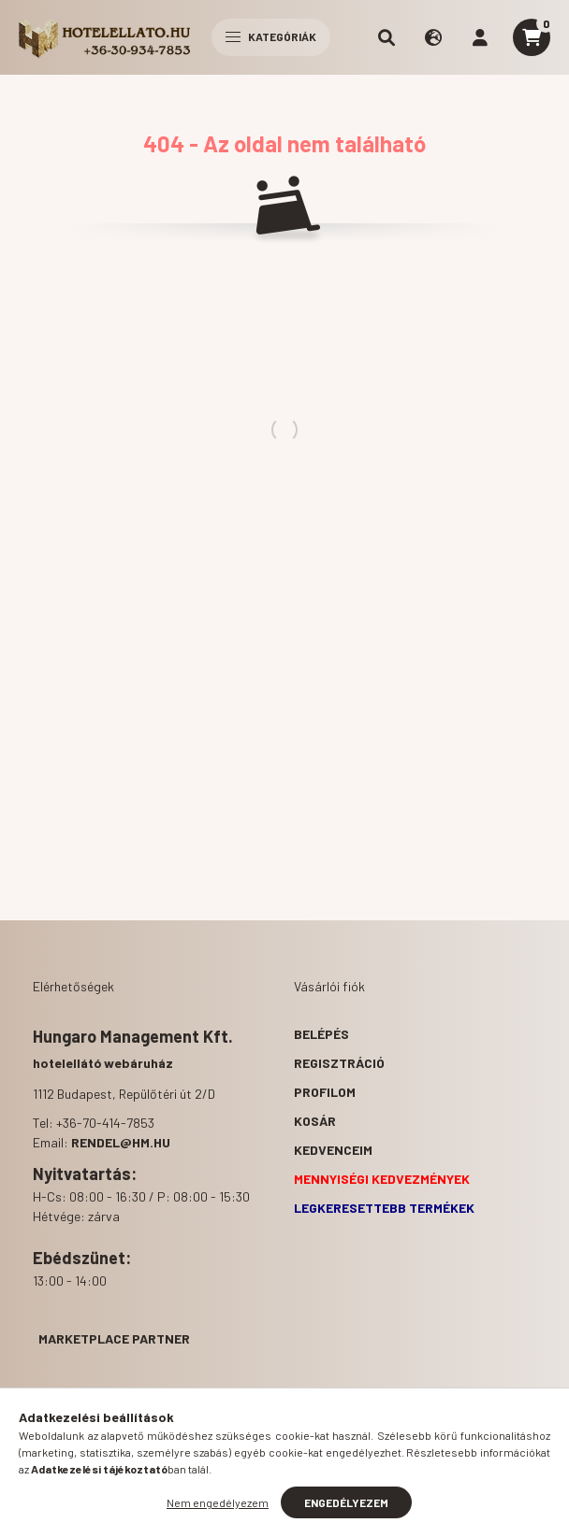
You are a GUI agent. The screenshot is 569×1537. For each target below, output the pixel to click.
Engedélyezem (346, 1502)
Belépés (321, 1034)
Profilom (325, 1092)
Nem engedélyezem (218, 1502)
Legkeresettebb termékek (384, 1208)
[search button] (386, 37)
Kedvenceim (333, 1150)
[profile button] (480, 37)
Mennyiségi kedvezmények (382, 1179)
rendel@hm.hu (120, 1142)
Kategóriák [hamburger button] (271, 36)
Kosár (315, 1121)
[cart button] (531, 37)
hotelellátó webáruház (103, 1063)
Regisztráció (339, 1063)
